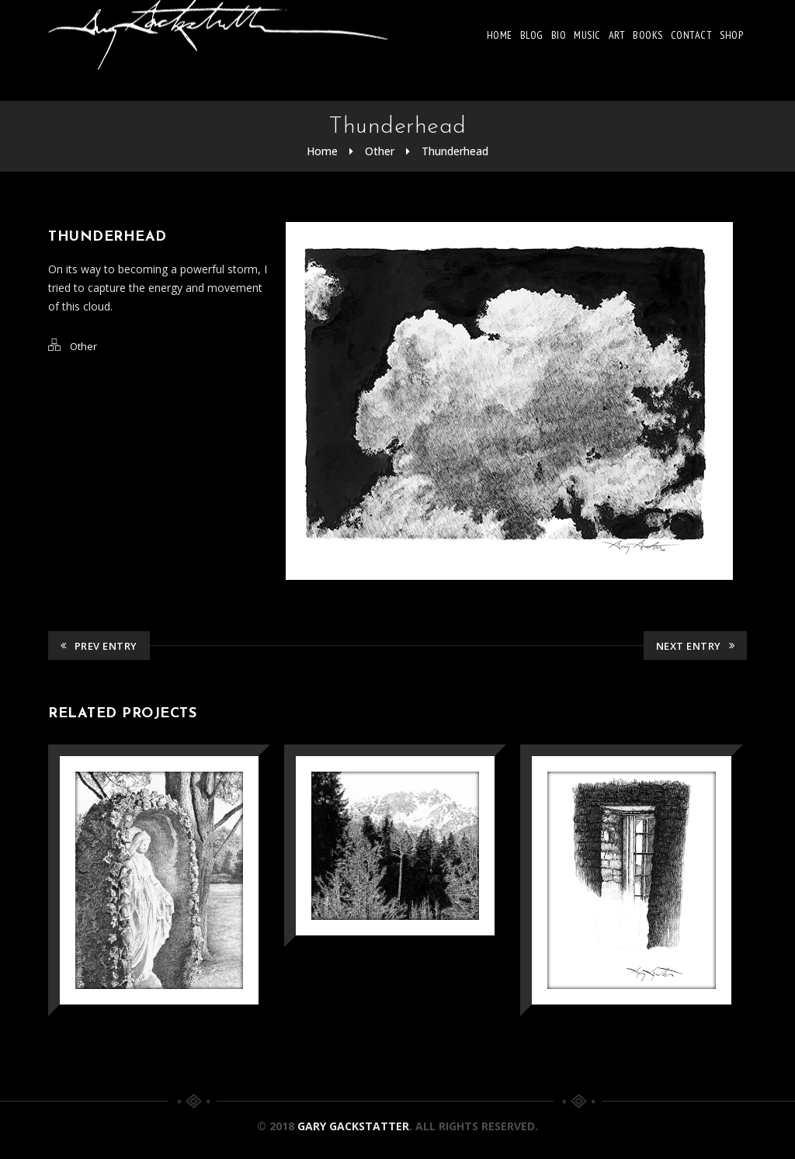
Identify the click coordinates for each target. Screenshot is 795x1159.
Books (648, 35)
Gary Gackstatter (353, 1126)
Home (499, 35)
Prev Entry (99, 646)
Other (379, 151)
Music (587, 35)
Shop (731, 35)
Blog (531, 35)
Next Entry (695, 646)
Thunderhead (455, 151)
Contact (692, 35)
